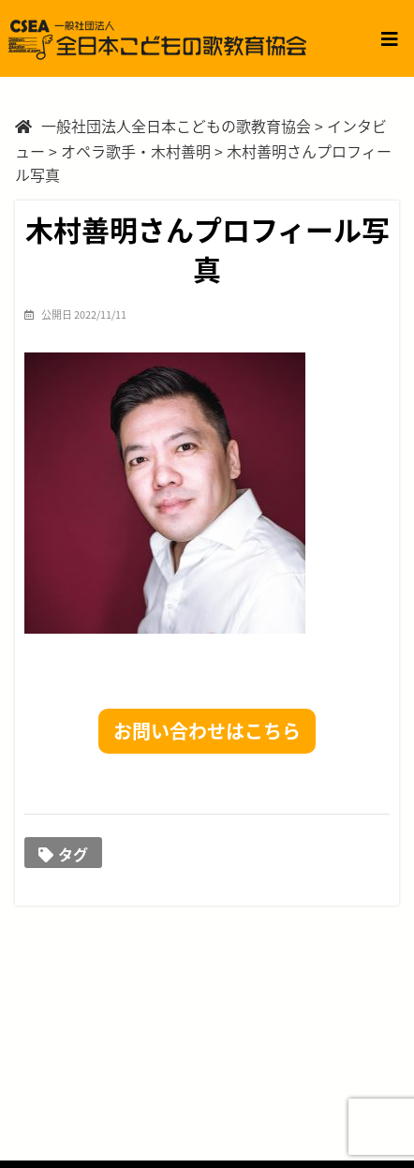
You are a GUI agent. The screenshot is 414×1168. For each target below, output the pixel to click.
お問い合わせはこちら (207, 730)
